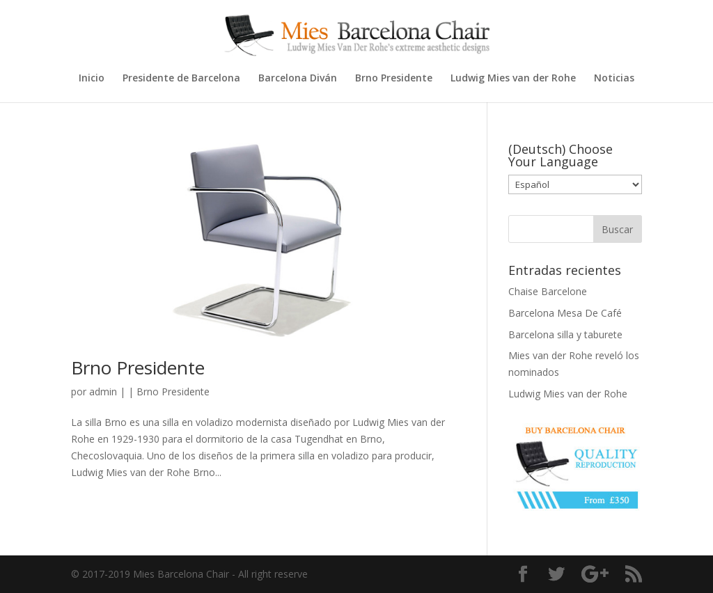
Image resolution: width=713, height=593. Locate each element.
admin (103, 391)
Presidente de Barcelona (181, 78)
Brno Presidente (393, 78)
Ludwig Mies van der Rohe (513, 78)
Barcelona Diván (297, 78)
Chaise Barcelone (547, 291)
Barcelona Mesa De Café (565, 312)
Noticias (614, 78)
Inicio (91, 78)
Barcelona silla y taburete (565, 334)
